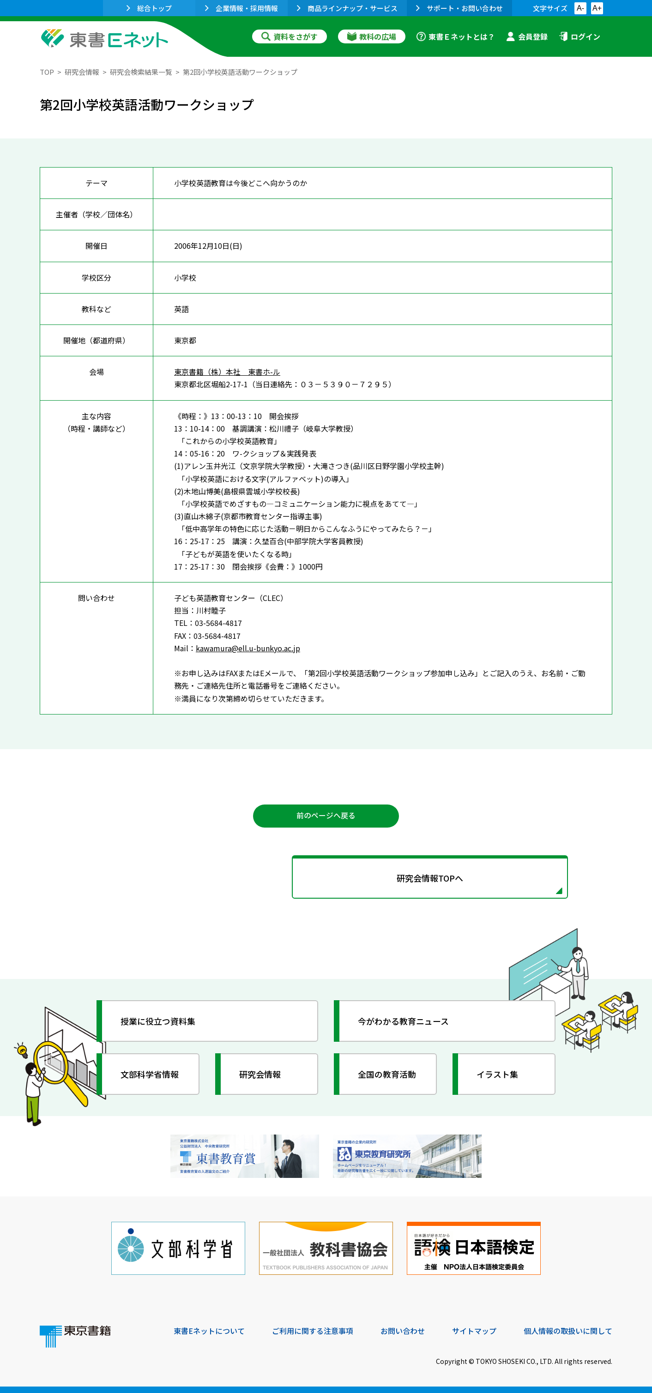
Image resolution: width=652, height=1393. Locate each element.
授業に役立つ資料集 (158, 1021)
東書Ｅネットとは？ (456, 36)
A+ (597, 8)
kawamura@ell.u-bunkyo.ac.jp (248, 647)
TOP (47, 72)
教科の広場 (371, 36)
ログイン (579, 36)
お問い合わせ (402, 1330)
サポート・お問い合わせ (459, 8)
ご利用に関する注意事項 (312, 1330)
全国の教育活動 (387, 1074)
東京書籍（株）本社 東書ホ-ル (227, 371)
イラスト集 (497, 1074)
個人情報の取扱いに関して (568, 1330)
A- (580, 8)
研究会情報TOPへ (326, 877)
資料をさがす (289, 36)
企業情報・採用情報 (241, 8)
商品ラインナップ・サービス (347, 8)
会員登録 (527, 36)
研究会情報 (82, 72)
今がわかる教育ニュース (403, 1021)
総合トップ (149, 8)
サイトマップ (474, 1330)
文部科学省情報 (150, 1074)
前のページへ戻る (326, 815)
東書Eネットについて (209, 1330)
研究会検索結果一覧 (141, 72)
